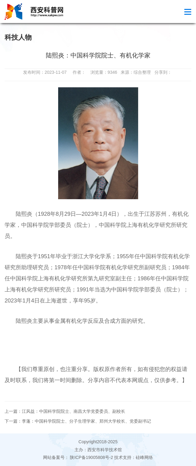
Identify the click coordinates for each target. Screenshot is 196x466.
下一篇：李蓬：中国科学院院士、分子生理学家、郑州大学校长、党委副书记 (78, 421)
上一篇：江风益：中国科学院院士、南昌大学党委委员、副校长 (65, 411)
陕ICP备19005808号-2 (91, 457)
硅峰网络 (144, 457)
